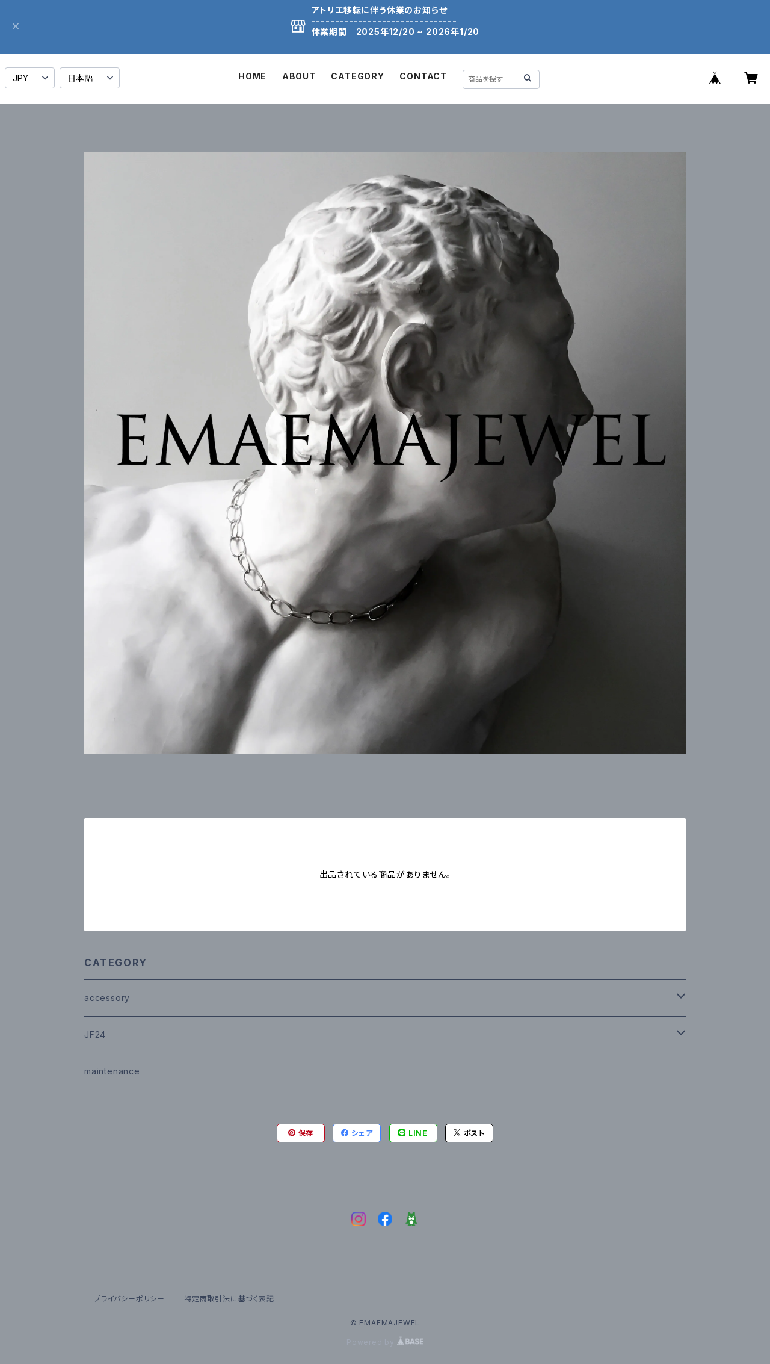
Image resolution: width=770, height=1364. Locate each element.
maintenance (112, 1071)
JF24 (95, 1034)
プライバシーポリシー (129, 1298)
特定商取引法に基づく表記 (229, 1298)
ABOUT (299, 76)
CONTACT (423, 76)
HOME (252, 76)
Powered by (385, 1342)
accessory (107, 998)
